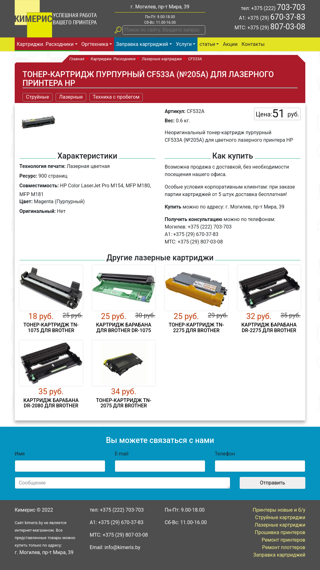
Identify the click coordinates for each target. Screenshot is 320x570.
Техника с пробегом (116, 97)
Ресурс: (28, 176)
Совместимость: (39, 186)
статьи (207, 44)
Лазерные (71, 97)
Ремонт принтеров (283, 540)
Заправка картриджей (142, 44)
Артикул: (175, 111)
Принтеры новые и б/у (279, 510)
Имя (20, 454)
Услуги (184, 44)
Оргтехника (94, 44)
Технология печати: (42, 166)
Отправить (272, 483)
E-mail (121, 454)
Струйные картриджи (280, 517)
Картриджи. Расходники (45, 44)
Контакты (253, 44)
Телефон (225, 454)
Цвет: (25, 201)
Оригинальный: (37, 211)
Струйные (37, 97)
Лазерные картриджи (280, 525)
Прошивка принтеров (280, 532)
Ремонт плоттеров (283, 547)
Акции (230, 44)
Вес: (170, 121)
